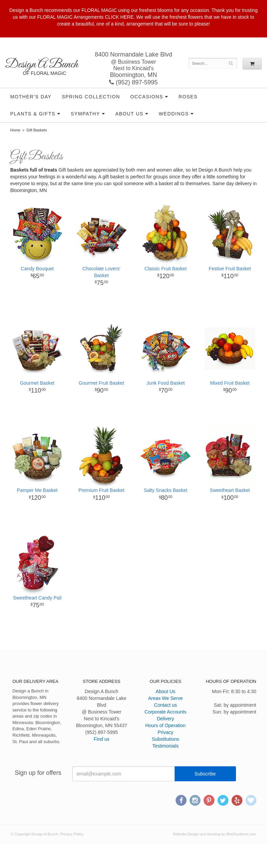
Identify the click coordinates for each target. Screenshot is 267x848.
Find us (101, 739)
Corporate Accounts (166, 712)
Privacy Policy (72, 834)
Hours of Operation (165, 725)
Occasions (146, 96)
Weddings (174, 113)
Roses (187, 96)
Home (15, 130)
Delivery (165, 718)
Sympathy (85, 113)
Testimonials (165, 746)
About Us (129, 113)
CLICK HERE (119, 17)
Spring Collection (91, 96)
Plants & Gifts (32, 113)
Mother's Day (30, 96)
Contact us (165, 705)
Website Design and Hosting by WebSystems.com (214, 834)
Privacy (165, 732)
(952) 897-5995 (133, 82)
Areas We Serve (165, 698)
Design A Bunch (41, 64)
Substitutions (165, 739)
